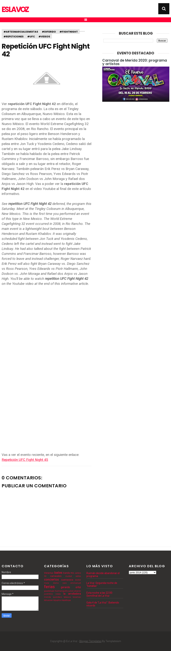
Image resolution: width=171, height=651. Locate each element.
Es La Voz (15, 9)
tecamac (77, 597)
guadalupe (49, 591)
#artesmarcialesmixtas (21, 31)
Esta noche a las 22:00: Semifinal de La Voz (99, 594)
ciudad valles (73, 576)
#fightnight (69, 31)
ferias (49, 586)
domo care (60, 583)
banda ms (68, 572)
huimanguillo (61, 591)
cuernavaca (67, 579)
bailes (58, 572)
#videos (44, 36)
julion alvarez (74, 591)
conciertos (51, 579)
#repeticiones (14, 36)
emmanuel (75, 583)
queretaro (57, 597)
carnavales (56, 576)
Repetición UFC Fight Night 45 (25, 460)
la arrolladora (72, 593)
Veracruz (48, 572)
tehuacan (48, 600)
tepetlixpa (66, 600)
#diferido (49, 31)
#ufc (31, 36)
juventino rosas (52, 594)
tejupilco (57, 600)
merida (47, 597)
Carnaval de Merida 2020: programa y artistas (134, 62)
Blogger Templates (90, 641)
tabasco (67, 597)
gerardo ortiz (71, 587)
